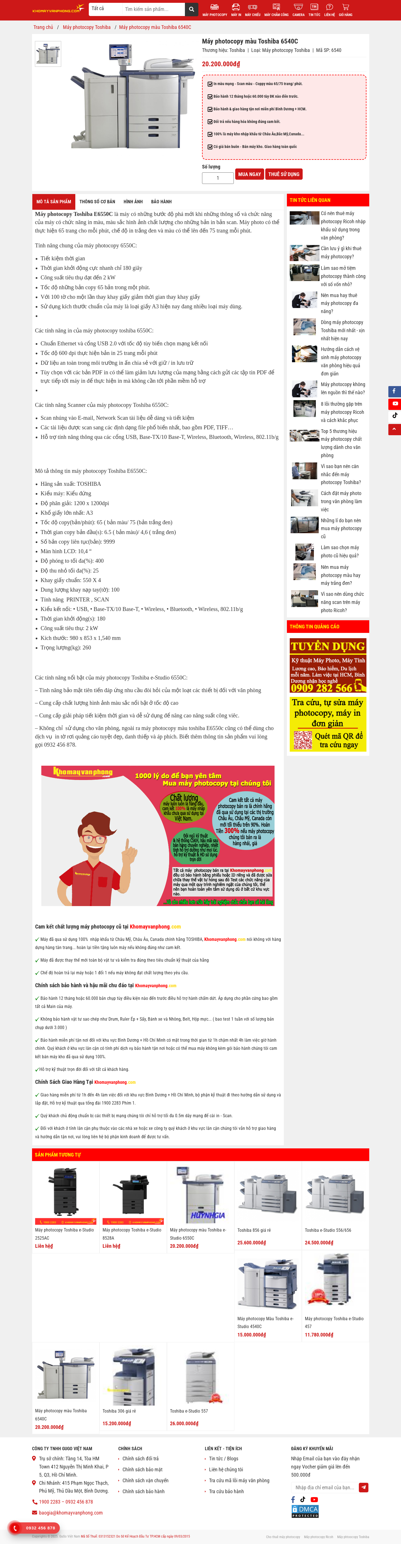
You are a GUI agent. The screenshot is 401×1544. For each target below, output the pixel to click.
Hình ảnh (133, 201)
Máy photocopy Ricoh (318, 1537)
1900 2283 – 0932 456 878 (66, 1502)
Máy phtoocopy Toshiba (353, 1537)
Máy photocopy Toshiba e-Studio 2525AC (64, 1234)
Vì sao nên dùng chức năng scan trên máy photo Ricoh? (342, 602)
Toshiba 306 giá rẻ (119, 1411)
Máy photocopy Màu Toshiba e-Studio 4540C (265, 1322)
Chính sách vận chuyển (146, 1480)
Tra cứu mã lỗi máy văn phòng (239, 1480)
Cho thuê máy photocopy (283, 1537)
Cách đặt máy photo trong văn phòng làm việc (341, 502)
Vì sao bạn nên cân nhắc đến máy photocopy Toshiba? (341, 474)
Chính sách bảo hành (144, 1491)
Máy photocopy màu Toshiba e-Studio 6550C (198, 1234)
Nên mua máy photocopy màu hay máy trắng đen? (341, 575)
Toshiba (237, 50)
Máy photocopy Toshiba (286, 50)
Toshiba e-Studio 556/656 (328, 1230)
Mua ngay (249, 174)
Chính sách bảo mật (142, 1469)
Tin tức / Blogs (223, 1458)
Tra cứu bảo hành (226, 1491)
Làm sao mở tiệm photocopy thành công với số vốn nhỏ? (343, 276)
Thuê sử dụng (284, 174)
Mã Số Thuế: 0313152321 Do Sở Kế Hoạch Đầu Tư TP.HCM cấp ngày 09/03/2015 (135, 1536)
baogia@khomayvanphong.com (71, 1513)
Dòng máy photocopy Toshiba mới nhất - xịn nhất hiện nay (343, 330)
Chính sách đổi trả (141, 1458)
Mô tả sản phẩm (54, 201)
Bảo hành (161, 201)
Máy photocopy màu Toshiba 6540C (61, 1415)
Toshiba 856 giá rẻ (254, 1230)
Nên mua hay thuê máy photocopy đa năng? (339, 303)
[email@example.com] (330, 1487)
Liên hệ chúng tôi (226, 1469)
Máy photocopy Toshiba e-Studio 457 (334, 1322)
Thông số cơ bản (97, 201)
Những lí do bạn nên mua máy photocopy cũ (341, 528)
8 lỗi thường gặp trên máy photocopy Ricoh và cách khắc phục (342, 412)
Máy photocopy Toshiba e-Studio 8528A (132, 1234)
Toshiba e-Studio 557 (189, 1411)
